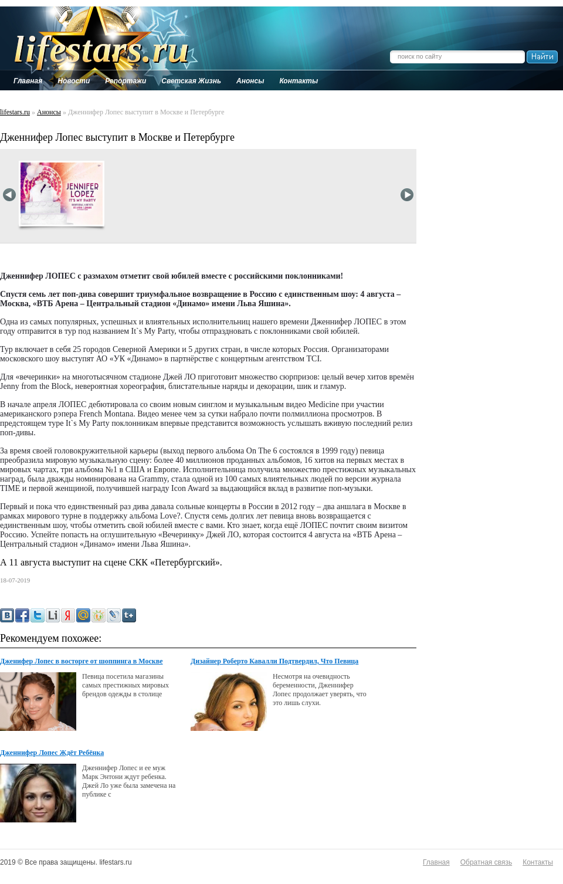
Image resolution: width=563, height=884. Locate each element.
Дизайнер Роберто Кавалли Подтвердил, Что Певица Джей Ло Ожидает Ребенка (274, 661)
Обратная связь (486, 862)
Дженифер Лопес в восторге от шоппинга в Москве (81, 661)
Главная (436, 862)
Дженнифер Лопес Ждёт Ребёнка (52, 752)
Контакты (538, 862)
